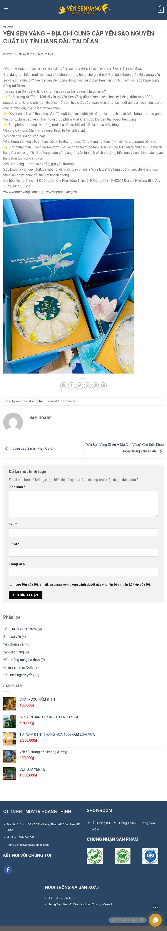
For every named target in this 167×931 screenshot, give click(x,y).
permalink (69, 406)
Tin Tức (8, 27)
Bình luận (17, 492)
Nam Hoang (46, 54)
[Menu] (5, 9)
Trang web (17, 570)
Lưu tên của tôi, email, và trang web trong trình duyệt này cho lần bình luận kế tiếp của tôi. (82, 590)
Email (14, 550)
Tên (13, 530)
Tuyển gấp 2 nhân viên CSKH (30, 454)
